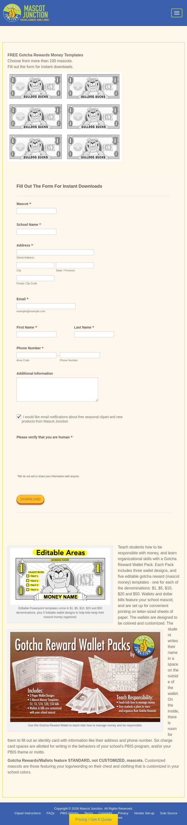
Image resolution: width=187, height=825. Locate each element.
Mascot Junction (91, 808)
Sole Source (168, 813)
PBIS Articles (69, 813)
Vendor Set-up (144, 813)
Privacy (123, 813)
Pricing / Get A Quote (93, 820)
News (118, 817)
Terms (88, 813)
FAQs (51, 813)
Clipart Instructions (28, 813)
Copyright (105, 813)
